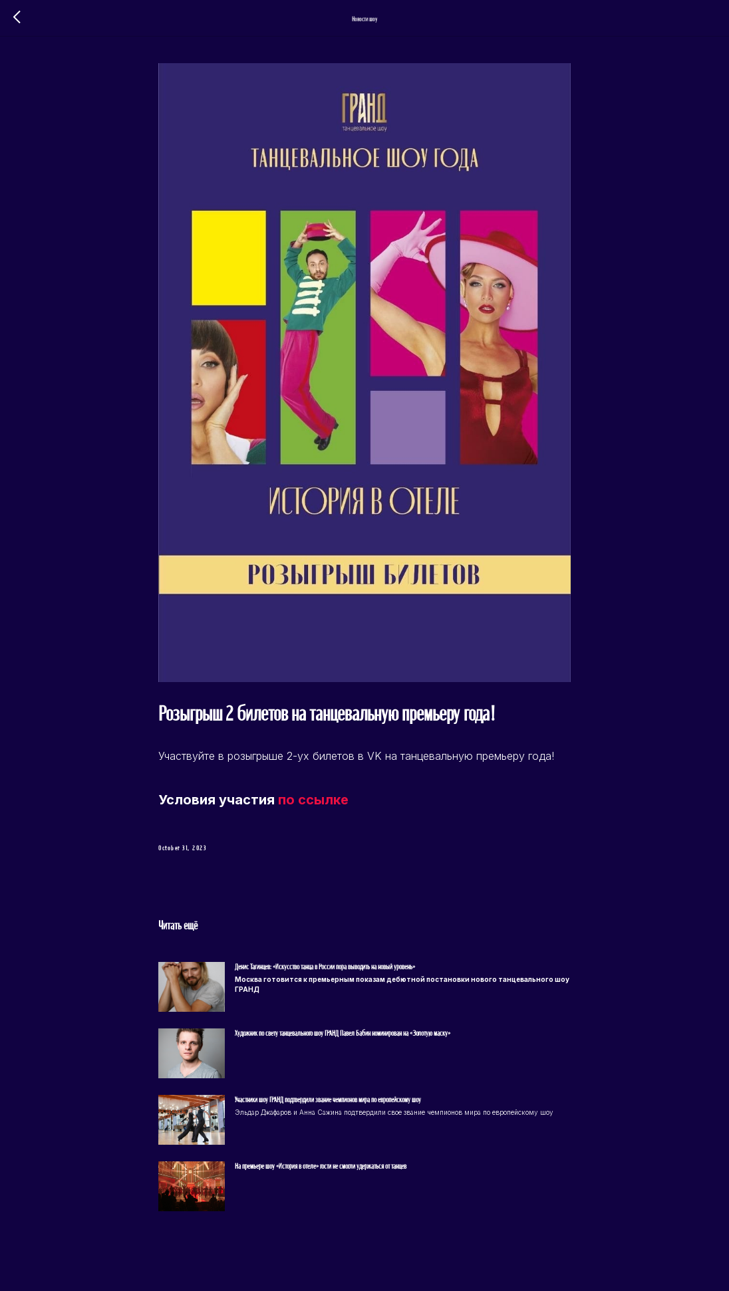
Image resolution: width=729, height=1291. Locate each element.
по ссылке (313, 800)
